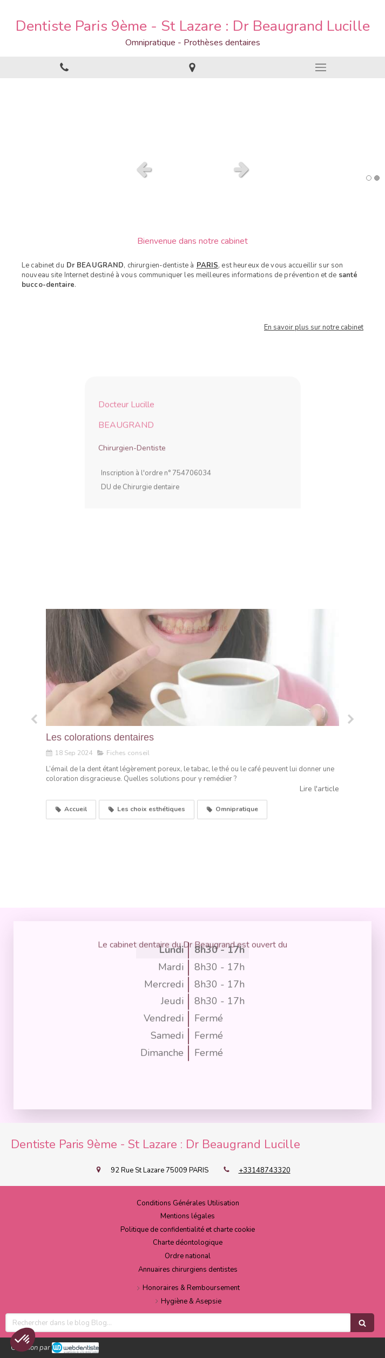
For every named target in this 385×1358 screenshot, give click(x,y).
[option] (192, 116)
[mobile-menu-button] (320, 67)
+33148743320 (265, 1170)
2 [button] (377, 178)
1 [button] (369, 178)
